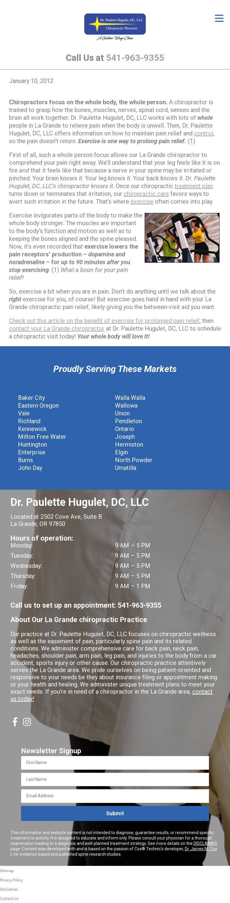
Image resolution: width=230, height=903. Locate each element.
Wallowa (126, 405)
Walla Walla (130, 397)
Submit (115, 813)
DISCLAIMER (205, 843)
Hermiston (129, 444)
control (203, 133)
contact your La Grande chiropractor (57, 328)
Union (122, 413)
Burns (25, 460)
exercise (142, 201)
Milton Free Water (42, 436)
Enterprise (31, 452)
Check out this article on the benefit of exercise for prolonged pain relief (104, 320)
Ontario (124, 428)
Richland (29, 421)
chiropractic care (146, 193)
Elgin (121, 452)
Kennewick (32, 428)
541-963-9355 (135, 57)
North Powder (133, 460)
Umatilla (125, 467)
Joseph (125, 436)
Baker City (31, 397)
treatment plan (194, 186)
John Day (30, 467)
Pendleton (128, 421)
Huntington (32, 444)
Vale (24, 413)
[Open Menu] (219, 18)
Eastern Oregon (38, 405)
